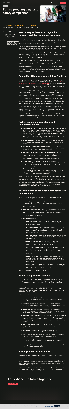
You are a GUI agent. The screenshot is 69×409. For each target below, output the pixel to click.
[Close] (67, 406)
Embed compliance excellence (12, 43)
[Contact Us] (13, 384)
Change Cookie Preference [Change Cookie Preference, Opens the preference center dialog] (49, 406)
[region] (34, 406)
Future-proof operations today (12, 44)
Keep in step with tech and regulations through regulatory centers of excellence (11, 34)
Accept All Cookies (57, 406)
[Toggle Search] (51, 3)
